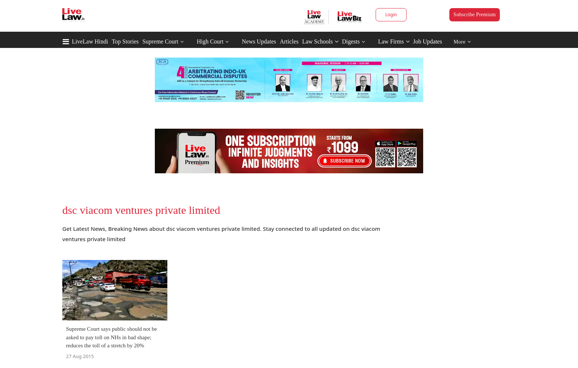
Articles (289, 41)
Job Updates (427, 41)
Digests (351, 41)
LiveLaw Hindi (90, 41)
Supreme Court (160, 41)
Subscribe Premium (474, 14)
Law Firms (394, 41)
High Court (210, 41)
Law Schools (320, 41)
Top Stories (125, 41)
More (462, 42)
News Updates (259, 41)
